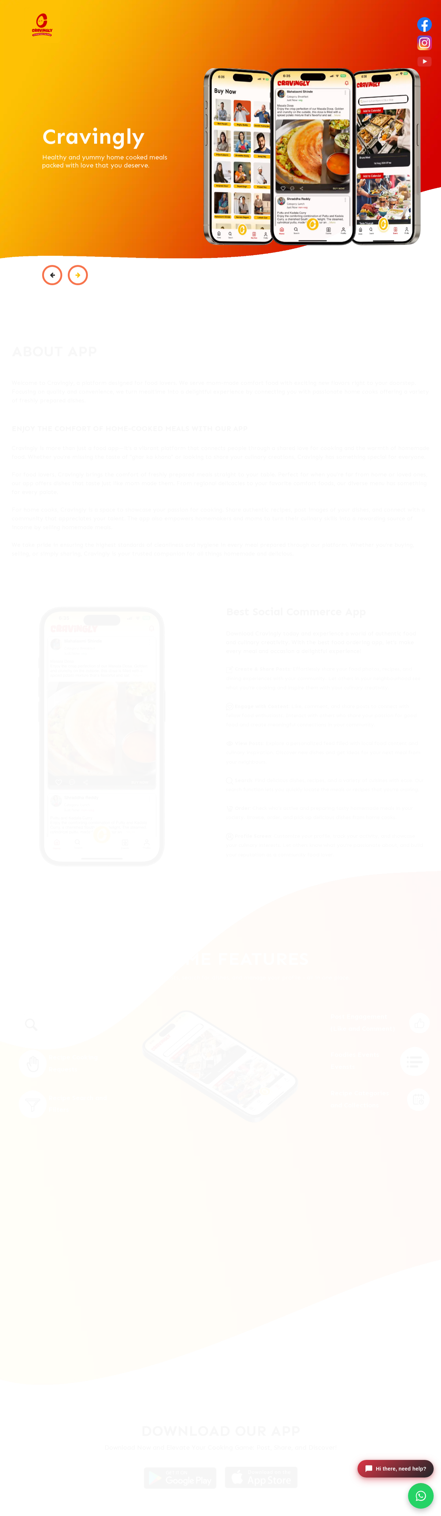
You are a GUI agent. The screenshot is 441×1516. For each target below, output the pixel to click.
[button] (52, 280)
